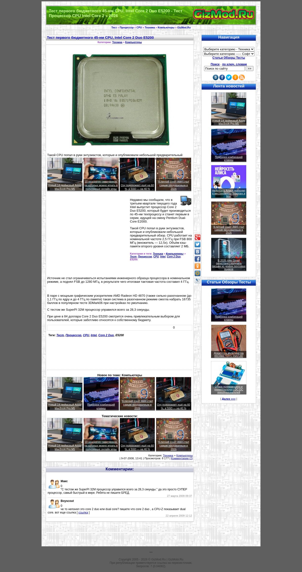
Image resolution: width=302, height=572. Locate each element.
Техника (150, 27)
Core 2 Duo (174, 256)
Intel (163, 256)
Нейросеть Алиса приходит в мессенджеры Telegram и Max (228, 193)
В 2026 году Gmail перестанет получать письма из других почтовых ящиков (228, 264)
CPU (139, 27)
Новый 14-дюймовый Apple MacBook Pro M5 (228, 122)
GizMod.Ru (184, 27)
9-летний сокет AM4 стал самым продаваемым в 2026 (173, 185)
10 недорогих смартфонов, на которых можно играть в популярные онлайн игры (101, 185)
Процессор (127, 27)
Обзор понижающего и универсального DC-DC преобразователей (228, 389)
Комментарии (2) (182, 458)
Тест (114, 27)
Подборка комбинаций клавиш (229, 158)
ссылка (83, 512)
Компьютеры (166, 27)
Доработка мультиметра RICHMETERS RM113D (229, 354)
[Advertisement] (87, 232)
